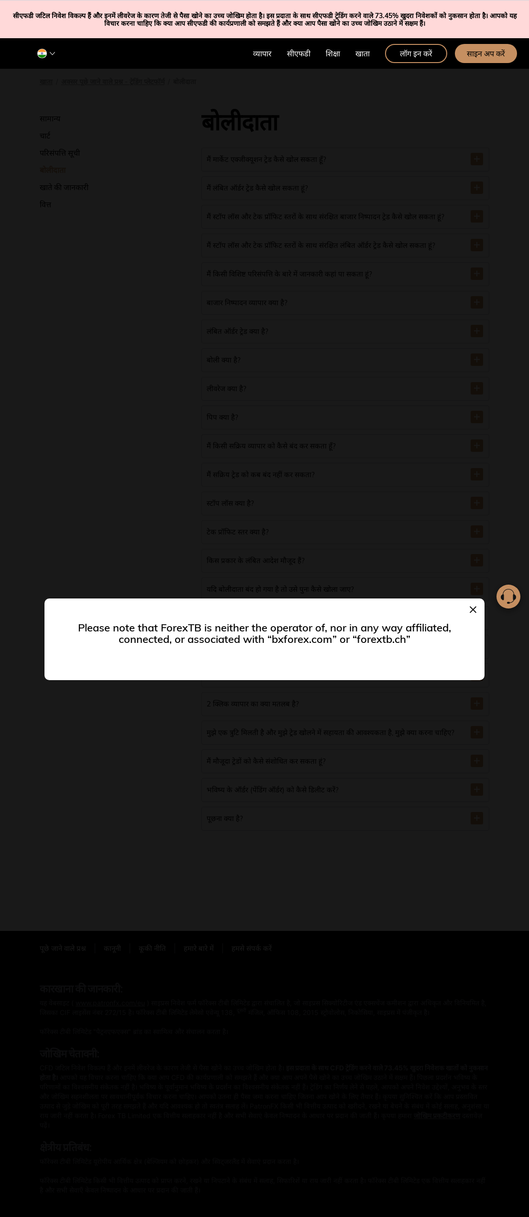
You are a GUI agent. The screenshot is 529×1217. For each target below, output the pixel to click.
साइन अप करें (486, 53)
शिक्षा (333, 53)
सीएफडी (298, 53)
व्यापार (262, 53)
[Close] (473, 608)
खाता (362, 53)
